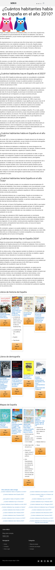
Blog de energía (33, 544)
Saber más (6, 536)
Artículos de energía (34, 546)
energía (31, 549)
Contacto (6, 546)
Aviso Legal (6, 549)
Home (5, 544)
